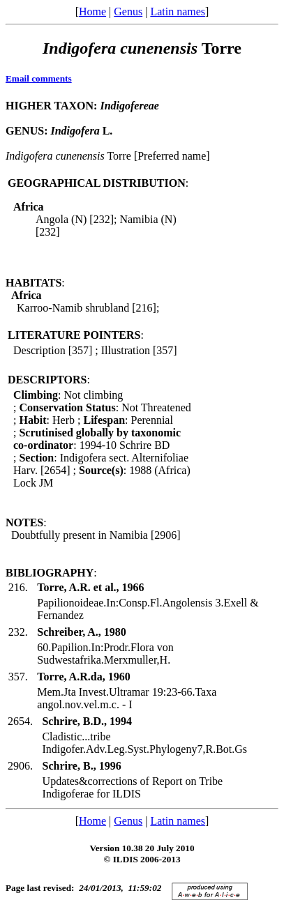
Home (92, 11)
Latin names (177, 11)
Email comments (39, 78)
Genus (128, 11)
